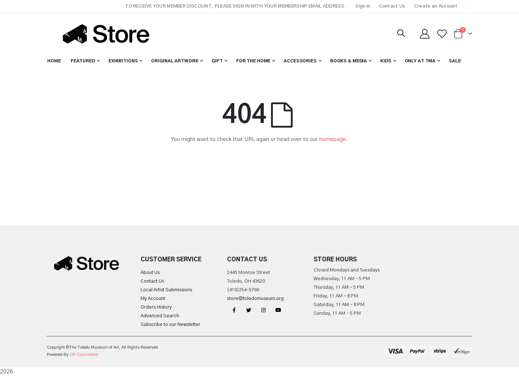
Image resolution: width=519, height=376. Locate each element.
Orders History (156, 307)
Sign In (362, 6)
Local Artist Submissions (166, 290)
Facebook (234, 310)
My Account (153, 298)
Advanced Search (160, 316)
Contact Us (392, 6)
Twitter (249, 310)
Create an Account (435, 6)
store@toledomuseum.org (255, 298)
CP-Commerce (84, 355)
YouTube (278, 310)
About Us (150, 272)
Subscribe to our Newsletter (170, 324)
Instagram (263, 310)
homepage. (333, 139)
